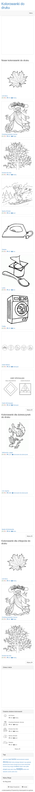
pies (27, 766)
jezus (8, 764)
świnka (25, 769)
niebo (24, 766)
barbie (14, 759)
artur (7, 759)
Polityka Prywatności (14, 787)
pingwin (5, 769)
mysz (21, 766)
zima (16, 771)
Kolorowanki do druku (12, 6)
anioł (4, 759)
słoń (28, 769)
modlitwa (16, 766)
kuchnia (5, 766)
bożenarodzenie (21, 759)
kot (29, 764)
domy (13, 762)
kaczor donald (13, 764)
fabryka (21, 762)
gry (26, 762)
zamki (12, 771)
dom (10, 762)
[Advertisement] (17, 35)
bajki (9, 759)
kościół (26, 764)
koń (20, 764)
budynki (27, 759)
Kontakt (24, 787)
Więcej (29, 410)
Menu (31, 13)
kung (8, 766)
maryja (11, 766)
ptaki (12, 769)
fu (24, 762)
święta (19, 769)
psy (9, 769)
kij (18, 764)
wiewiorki (5, 771)
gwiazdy (29, 762)
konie (22, 764)
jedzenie (5, 764)
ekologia (17, 762)
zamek (9, 771)
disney (6, 762)
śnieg (14, 769)
